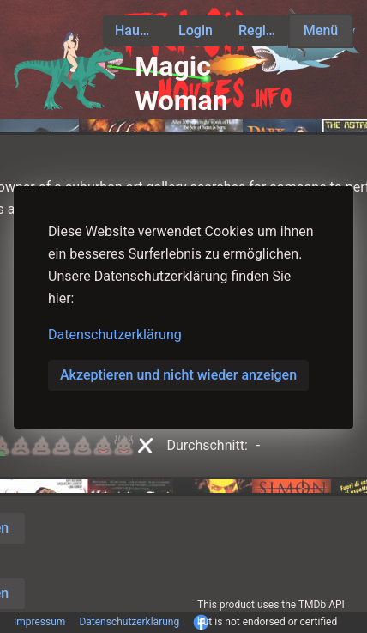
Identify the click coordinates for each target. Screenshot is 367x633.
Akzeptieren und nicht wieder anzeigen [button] (178, 375)
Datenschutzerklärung (115, 334)
